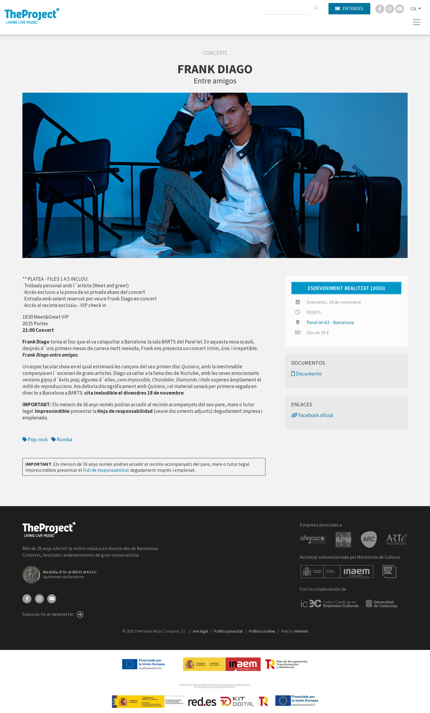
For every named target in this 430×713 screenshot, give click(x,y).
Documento (306, 373)
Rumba (61, 439)
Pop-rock (35, 439)
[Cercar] (316, 8)
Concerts (215, 53)
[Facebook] (380, 8)
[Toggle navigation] (417, 22)
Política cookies (262, 631)
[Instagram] (390, 8)
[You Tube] (399, 8)
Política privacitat (229, 631)
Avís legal (201, 631)
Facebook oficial (312, 415)
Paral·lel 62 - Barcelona (330, 322)
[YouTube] (51, 598)
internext (301, 631)
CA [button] (414, 8)
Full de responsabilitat (106, 470)
